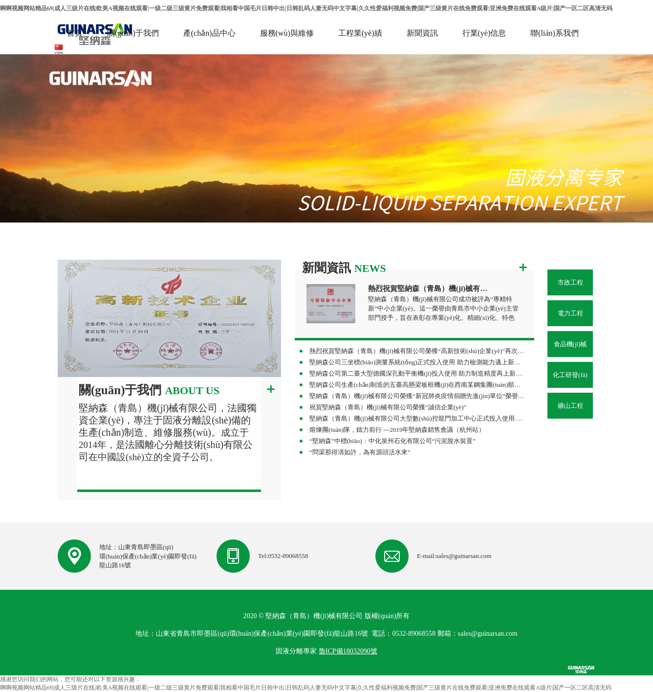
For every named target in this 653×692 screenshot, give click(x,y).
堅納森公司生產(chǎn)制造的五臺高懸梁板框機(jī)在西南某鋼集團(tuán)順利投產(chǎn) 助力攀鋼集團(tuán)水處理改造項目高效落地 (417, 384)
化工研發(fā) (570, 375)
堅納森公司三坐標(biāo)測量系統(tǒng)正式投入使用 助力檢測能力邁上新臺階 (417, 362)
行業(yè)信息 (484, 33)
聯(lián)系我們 (554, 33)
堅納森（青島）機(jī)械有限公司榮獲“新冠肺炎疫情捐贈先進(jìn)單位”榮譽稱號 (417, 396)
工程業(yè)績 (360, 33)
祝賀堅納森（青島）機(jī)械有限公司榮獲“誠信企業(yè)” (387, 407)
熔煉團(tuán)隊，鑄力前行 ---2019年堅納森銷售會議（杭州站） (397, 429)
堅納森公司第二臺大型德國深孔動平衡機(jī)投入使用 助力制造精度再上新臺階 (417, 373)
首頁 (75, 33)
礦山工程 (570, 405)
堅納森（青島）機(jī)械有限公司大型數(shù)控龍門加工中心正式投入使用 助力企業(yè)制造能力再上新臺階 (417, 418)
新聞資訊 (422, 33)
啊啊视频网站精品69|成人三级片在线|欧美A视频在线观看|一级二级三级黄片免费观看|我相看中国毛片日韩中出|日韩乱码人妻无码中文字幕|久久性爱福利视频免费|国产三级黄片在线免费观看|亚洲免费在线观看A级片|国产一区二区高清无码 (306, 8)
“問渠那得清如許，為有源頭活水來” (360, 452)
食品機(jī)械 (570, 344)
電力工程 (570, 313)
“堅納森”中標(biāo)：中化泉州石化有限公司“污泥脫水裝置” (392, 441)
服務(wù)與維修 (287, 33)
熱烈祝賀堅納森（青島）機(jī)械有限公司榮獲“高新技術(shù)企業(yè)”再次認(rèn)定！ (417, 351)
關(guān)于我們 (133, 33)
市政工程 (570, 282)
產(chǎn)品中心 (209, 33)
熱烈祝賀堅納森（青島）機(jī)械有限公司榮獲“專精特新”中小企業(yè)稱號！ (430, 288)
